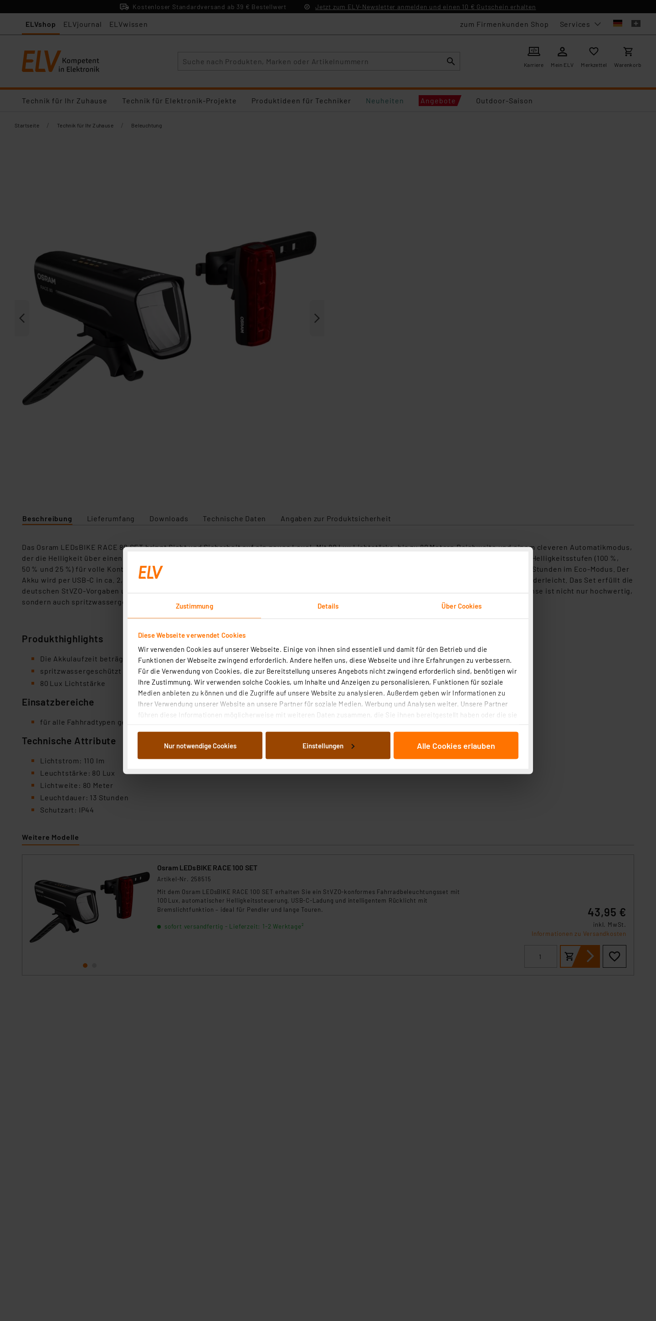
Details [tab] (328, 606)
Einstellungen (328, 745)
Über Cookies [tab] (461, 606)
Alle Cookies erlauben (456, 745)
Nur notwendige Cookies (200, 745)
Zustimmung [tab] (194, 606)
